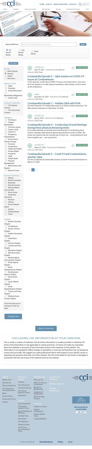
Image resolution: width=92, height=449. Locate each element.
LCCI (87, 9)
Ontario (9, 202)
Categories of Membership (38, 393)
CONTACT (73, 4)
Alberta (9, 178)
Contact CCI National (55, 378)
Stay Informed (81, 401)
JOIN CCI (49, 4)
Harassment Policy (9, 400)
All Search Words (8, 52)
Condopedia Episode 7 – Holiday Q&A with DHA (54, 104)
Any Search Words (21, 52)
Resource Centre (30, 9)
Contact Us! (13, 316)
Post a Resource (24, 386)
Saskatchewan (11, 212)
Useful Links (10, 98)
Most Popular (11, 71)
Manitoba (9, 183)
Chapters (16, 9)
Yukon (8, 214)
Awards (5, 403)
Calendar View (23, 416)
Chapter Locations (40, 407)
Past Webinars (23, 422)
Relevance (9, 78)
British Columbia (12, 180)
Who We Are (6, 383)
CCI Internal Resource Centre (24, 392)
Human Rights (11, 151)
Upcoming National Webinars (25, 413)
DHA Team (39, 72)
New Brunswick (12, 185)
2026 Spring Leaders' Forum (23, 408)
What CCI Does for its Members (40, 384)
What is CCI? (6, 380)
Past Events (22, 419)
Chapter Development (38, 411)
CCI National (11, 226)
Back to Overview (46, 329)
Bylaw (4, 394)
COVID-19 (9, 132)
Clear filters (13, 63)
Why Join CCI (38, 380)
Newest (8, 74)
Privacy (60, 443)
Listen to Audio (82, 67)
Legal (8, 156)
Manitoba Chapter (13, 250)
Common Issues (12, 127)
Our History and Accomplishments (8, 390)
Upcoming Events (24, 404)
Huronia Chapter (12, 243)
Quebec (9, 209)
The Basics (10, 120)
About (5, 9)
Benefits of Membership (38, 389)
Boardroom (22, 396)
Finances (9, 144)
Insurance (9, 154)
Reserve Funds (11, 170)
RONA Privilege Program (39, 398)
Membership (46, 9)
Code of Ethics (7, 397)
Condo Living (11, 130)
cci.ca (70, 443)
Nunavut (9, 200)
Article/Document (13, 91)
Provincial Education (73, 9)
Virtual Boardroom (54, 390)
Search (83, 44)
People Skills (11, 158)
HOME (42, 4)
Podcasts (9, 88)
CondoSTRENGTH (40, 420)
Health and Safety (13, 149)
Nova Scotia (10, 192)
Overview (21, 383)
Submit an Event (24, 425)
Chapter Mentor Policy (39, 416)
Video (8, 86)
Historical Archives (24, 389)
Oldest (8, 76)
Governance (10, 146)
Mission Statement (9, 386)
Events (58, 9)
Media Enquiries (61, 4)
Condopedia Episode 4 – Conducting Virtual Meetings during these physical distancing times (57, 128)
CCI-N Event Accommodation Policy (24, 430)
